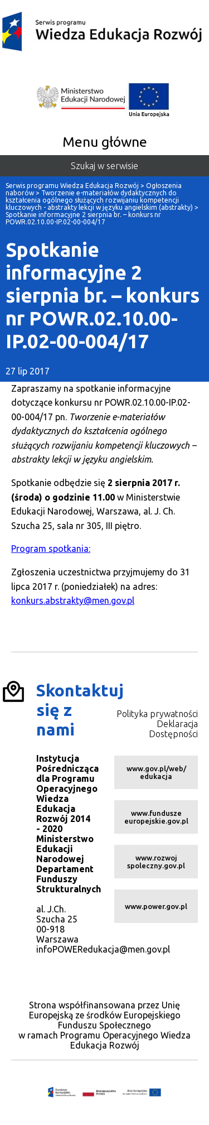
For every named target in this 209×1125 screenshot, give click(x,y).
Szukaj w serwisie (104, 166)
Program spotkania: (50, 549)
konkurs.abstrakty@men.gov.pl (72, 600)
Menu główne (104, 142)
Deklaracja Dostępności (173, 729)
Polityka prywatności (157, 714)
